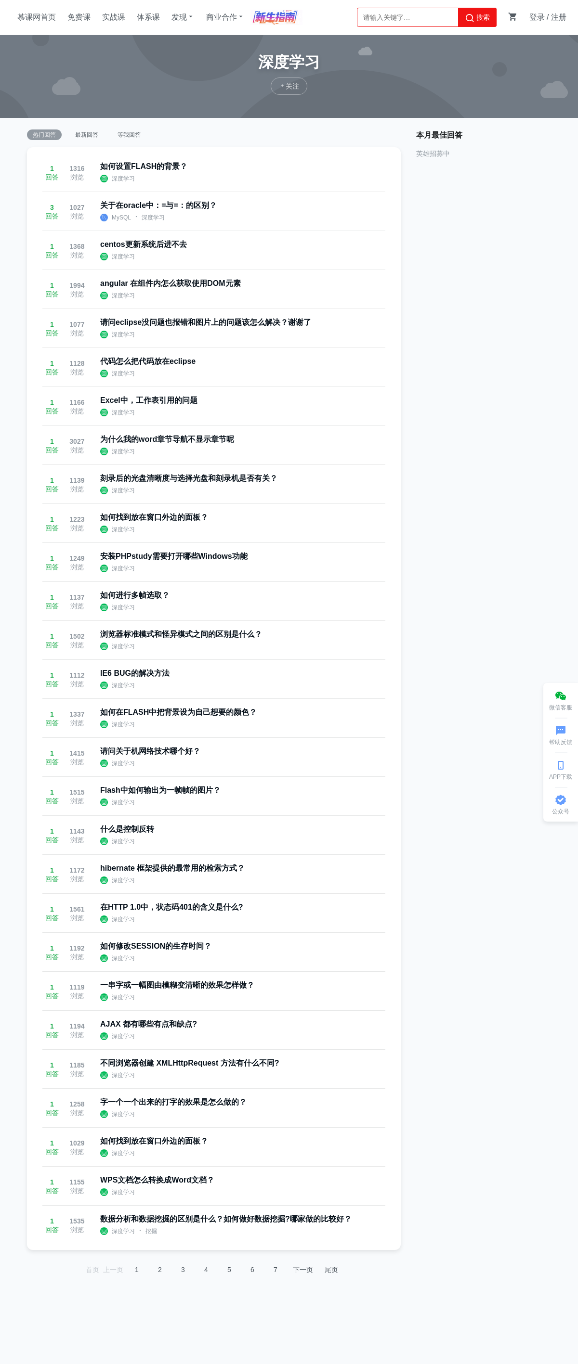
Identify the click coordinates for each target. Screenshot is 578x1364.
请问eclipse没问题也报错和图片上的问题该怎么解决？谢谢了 (205, 322)
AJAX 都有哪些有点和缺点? (148, 1024)
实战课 (113, 17)
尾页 (331, 1270)
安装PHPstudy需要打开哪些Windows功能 (174, 556)
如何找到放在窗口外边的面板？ (154, 517)
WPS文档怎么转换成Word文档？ (157, 1180)
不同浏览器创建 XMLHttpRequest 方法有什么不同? (189, 1063)
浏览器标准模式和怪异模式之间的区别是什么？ (181, 634)
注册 (558, 17)
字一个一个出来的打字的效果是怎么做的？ (173, 1102)
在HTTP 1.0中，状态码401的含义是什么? (171, 907)
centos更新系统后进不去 (143, 244)
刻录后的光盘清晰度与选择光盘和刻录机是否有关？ (188, 478)
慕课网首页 (36, 17)
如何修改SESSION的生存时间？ (155, 946)
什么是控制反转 (127, 829)
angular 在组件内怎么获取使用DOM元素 (170, 283)
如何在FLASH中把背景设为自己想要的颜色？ (178, 712)
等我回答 (129, 134)
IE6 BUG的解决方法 (135, 673)
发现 (183, 17)
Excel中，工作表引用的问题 (148, 400)
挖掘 (151, 1231)
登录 (537, 17)
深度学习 (123, 178)
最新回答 (86, 134)
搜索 (477, 18)
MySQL (121, 217)
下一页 (303, 1270)
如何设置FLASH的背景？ (143, 166)
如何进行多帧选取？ (135, 595)
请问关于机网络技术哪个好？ (150, 751)
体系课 (148, 17)
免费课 (79, 17)
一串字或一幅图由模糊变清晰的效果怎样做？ (177, 985)
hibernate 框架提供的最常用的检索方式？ (172, 868)
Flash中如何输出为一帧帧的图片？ (160, 790)
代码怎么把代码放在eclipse (148, 361)
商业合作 (225, 17)
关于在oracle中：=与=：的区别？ (158, 205)
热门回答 (44, 134)
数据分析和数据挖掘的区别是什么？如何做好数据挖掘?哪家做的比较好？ (226, 1219)
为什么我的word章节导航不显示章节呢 (167, 439)
